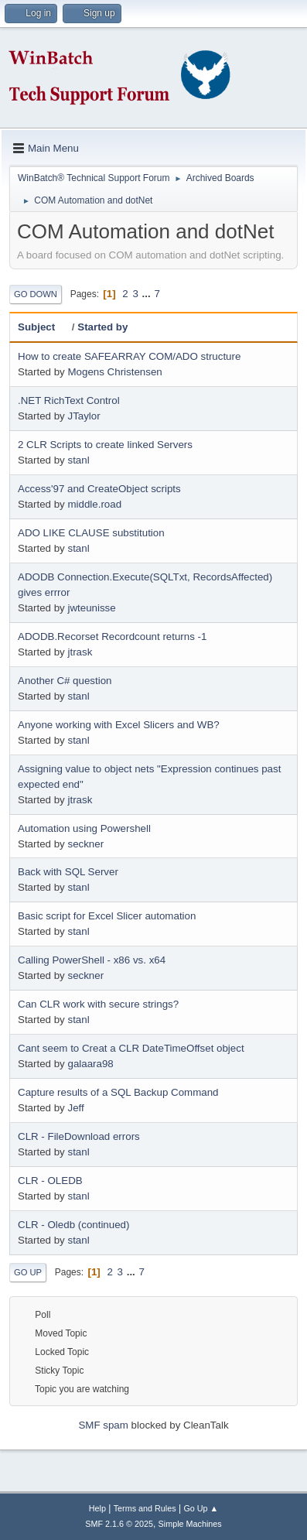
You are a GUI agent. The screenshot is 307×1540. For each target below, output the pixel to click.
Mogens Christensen (114, 372)
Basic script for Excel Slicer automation (107, 916)
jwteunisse (91, 608)
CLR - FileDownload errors (79, 1136)
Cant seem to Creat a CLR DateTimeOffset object (131, 1048)
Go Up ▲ (200, 1508)
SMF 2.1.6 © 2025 (119, 1523)
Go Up (28, 1272)
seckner (85, 844)
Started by (102, 327)
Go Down (35, 294)
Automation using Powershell (84, 828)
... (148, 293)
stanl (78, 460)
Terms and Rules (145, 1508)
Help (97, 1508)
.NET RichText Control (69, 400)
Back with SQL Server (68, 872)
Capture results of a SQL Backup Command (118, 1092)
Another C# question (65, 680)
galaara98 (90, 1063)
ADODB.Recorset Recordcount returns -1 (112, 636)
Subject (43, 327)
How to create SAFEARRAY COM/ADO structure (129, 356)
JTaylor (83, 416)
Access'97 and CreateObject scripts (99, 489)
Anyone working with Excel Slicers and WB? (119, 725)
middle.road (94, 504)
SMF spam (103, 1425)
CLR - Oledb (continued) (73, 1224)
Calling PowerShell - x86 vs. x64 (91, 960)
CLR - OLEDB (50, 1180)
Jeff (75, 1108)
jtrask (79, 652)
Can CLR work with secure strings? (98, 1004)
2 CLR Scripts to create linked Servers (105, 444)
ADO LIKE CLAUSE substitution (91, 533)
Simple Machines (190, 1523)
